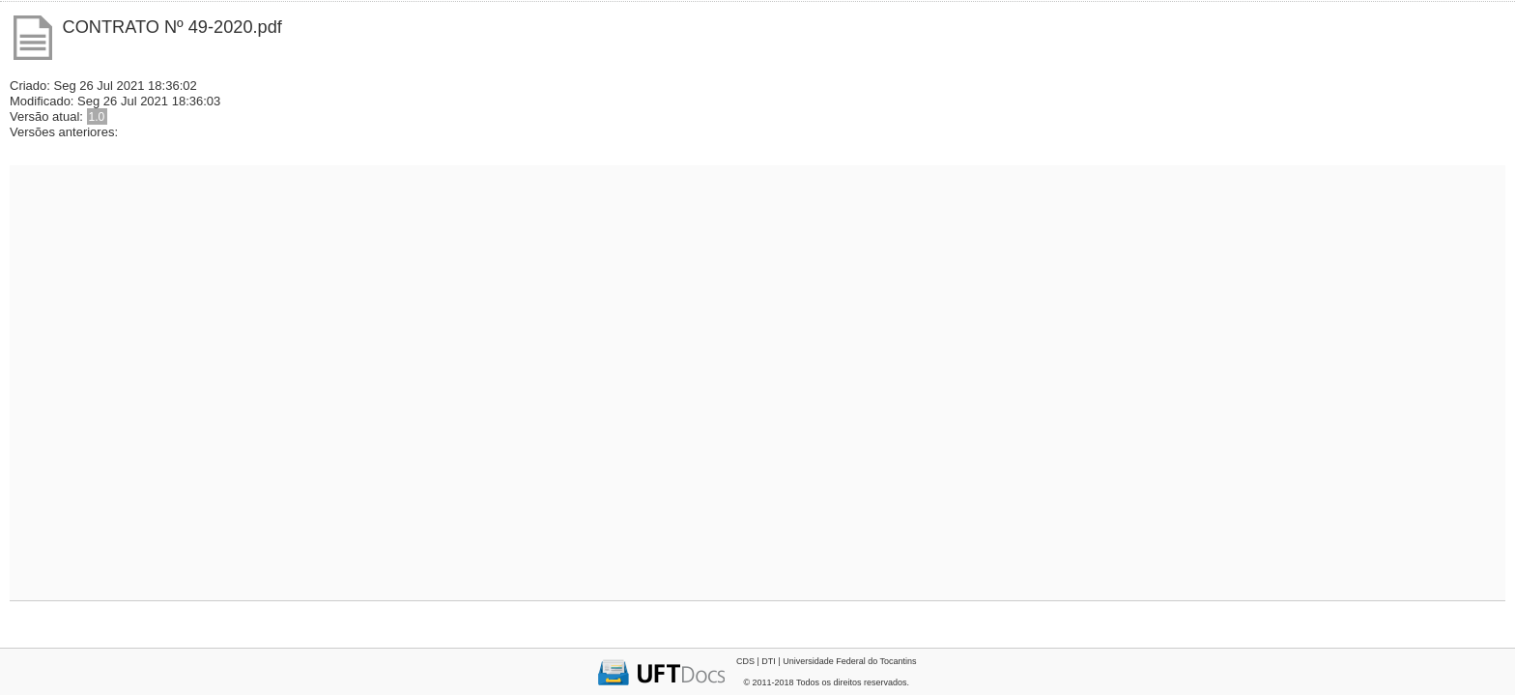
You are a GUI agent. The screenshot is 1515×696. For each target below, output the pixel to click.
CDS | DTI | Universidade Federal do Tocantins (826, 661)
